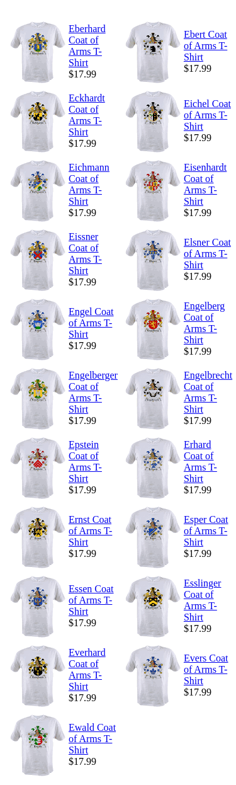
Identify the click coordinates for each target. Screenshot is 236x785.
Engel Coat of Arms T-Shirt (91, 323)
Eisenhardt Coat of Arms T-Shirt (205, 184)
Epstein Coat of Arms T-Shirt (85, 461)
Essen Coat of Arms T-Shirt (91, 600)
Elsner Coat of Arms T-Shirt (207, 253)
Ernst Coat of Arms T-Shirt (90, 530)
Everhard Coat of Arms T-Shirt (87, 669)
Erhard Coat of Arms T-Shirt (200, 461)
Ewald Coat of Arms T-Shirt (92, 738)
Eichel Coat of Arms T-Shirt (207, 115)
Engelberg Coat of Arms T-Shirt (204, 323)
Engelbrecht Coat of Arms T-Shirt (208, 392)
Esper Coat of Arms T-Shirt (206, 530)
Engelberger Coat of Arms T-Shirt (93, 392)
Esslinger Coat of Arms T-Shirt (203, 600)
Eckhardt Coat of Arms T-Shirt (87, 115)
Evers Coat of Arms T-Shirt (206, 669)
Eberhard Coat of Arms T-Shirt (87, 45)
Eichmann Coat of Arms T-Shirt (89, 184)
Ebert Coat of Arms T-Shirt (205, 45)
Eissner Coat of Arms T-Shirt (85, 253)
